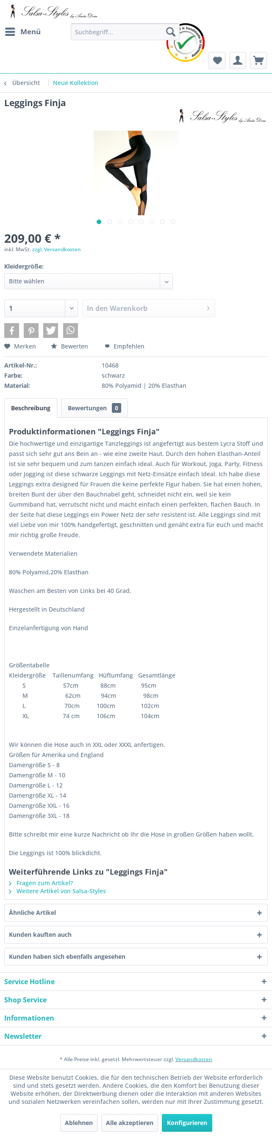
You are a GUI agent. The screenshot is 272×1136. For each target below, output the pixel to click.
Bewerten (70, 346)
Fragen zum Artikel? (41, 883)
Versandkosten (193, 1059)
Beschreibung (30, 408)
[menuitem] (22, 31)
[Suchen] (171, 31)
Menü (23, 30)
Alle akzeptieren (129, 1123)
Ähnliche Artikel (32, 912)
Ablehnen (79, 1123)
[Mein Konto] (237, 60)
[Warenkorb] (258, 60)
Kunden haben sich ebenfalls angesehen (67, 956)
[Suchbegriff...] (125, 31)
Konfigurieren (187, 1123)
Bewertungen (94, 408)
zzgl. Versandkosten (56, 249)
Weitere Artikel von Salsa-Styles (57, 891)
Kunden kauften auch (40, 934)
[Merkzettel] (216, 60)
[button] (11, 330)
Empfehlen (124, 346)
